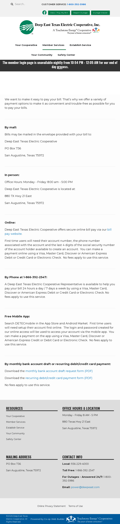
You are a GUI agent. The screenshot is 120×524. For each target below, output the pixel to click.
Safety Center (66, 54)
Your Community (41, 54)
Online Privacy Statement (51, 506)
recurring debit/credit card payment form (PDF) (58, 378)
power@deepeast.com (85, 487)
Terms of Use (75, 506)
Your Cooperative (26, 45)
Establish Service (80, 45)
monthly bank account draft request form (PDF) (59, 371)
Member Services (53, 45)
